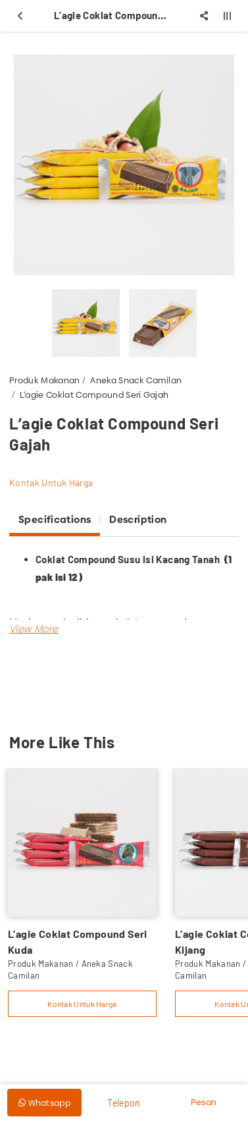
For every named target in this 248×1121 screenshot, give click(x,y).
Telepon (123, 1102)
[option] (124, 165)
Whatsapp (44, 1102)
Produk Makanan (44, 380)
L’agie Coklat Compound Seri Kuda (77, 941)
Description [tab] (137, 519)
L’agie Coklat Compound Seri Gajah (94, 394)
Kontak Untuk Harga (51, 482)
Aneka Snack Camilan (136, 380)
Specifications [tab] (54, 519)
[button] (33, 629)
